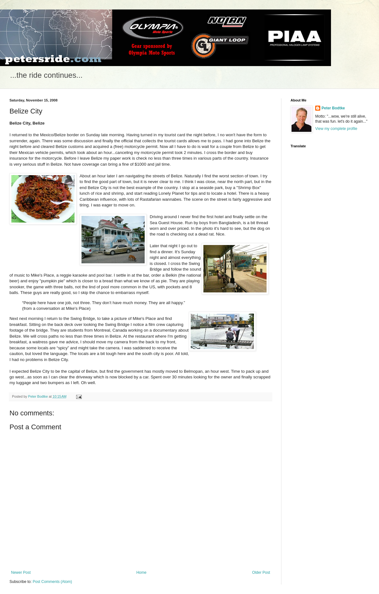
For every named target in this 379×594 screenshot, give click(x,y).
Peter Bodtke (333, 108)
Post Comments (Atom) (52, 581)
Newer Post (21, 572)
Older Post (261, 572)
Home (141, 572)
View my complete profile (336, 128)
